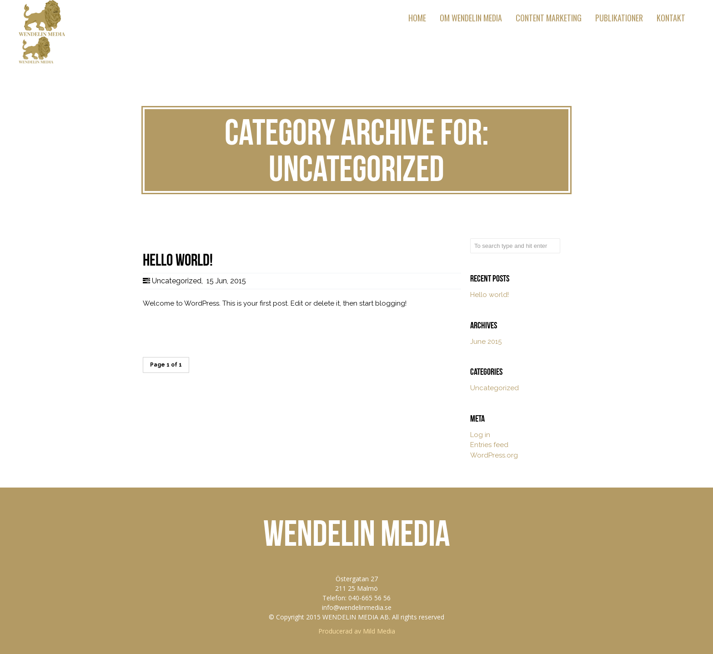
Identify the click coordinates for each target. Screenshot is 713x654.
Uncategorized (176, 281)
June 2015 (486, 341)
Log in (480, 435)
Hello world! (489, 295)
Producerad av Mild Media (356, 631)
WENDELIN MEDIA (356, 533)
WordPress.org (494, 455)
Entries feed (489, 445)
